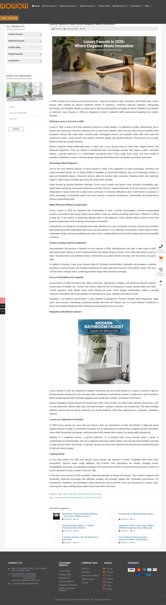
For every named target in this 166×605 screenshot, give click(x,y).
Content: (24, 121)
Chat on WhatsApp (161, 249)
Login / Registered (9, 18)
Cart (161, 259)
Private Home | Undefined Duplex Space (136, 514)
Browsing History (161, 272)
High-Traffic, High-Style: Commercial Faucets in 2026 (79, 494)
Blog (76, 29)
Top (161, 283)
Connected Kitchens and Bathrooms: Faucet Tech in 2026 (78, 498)
